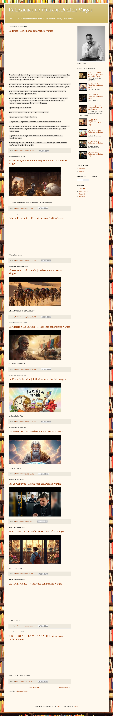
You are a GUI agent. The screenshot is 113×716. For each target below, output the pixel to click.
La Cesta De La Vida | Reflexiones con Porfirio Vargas (37, 379)
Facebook (82, 194)
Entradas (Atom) (22, 691)
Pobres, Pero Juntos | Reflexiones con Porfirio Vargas (36, 218)
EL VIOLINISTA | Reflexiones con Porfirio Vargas (35, 583)
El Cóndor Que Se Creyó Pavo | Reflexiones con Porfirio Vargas (95, 107)
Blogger (75, 706)
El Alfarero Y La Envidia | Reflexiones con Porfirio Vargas (39, 326)
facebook (82, 168)
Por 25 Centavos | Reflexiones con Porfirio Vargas (35, 483)
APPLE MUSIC (84, 191)
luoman (59, 706)
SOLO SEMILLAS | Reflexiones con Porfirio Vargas (36, 531)
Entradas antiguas (64, 687)
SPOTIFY (82, 189)
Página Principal (34, 687)
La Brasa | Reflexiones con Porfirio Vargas (31, 30)
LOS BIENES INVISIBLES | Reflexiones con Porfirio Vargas (95, 122)
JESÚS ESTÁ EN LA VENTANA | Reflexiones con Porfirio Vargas (95, 74)
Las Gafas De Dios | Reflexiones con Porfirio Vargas (36, 431)
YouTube (82, 196)
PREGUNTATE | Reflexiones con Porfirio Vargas (95, 96)
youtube (81, 171)
